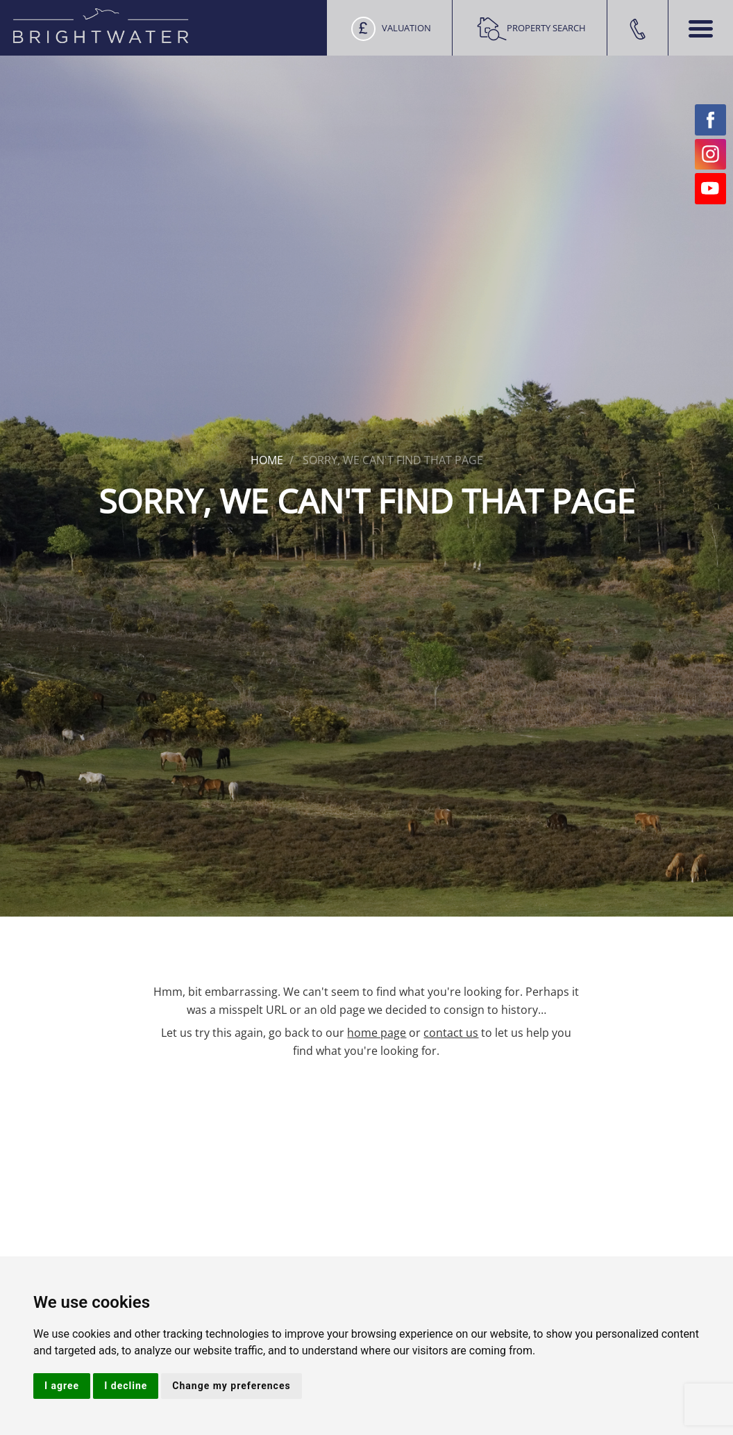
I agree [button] (61, 1385)
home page (376, 1032)
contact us (450, 1032)
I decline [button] (125, 1385)
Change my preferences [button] (231, 1385)
